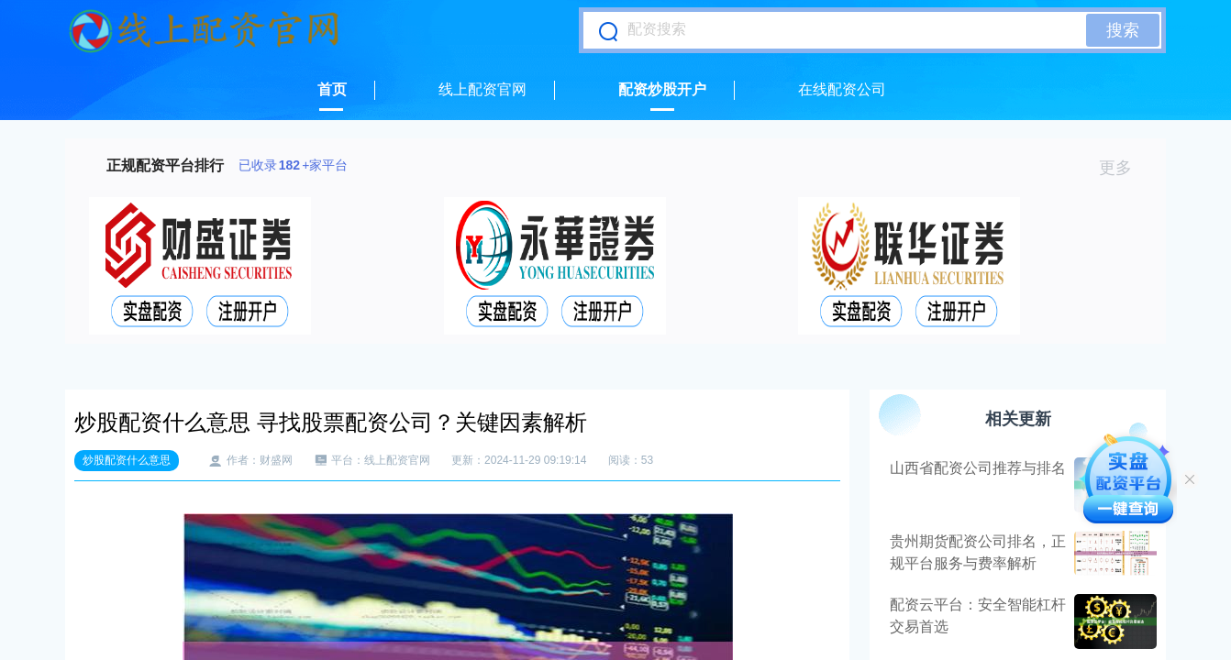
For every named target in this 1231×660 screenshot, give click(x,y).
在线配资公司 (842, 89)
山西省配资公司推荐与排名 (978, 468)
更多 (1123, 168)
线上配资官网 (482, 89)
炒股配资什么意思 (127, 460)
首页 (332, 89)
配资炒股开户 (662, 89)
